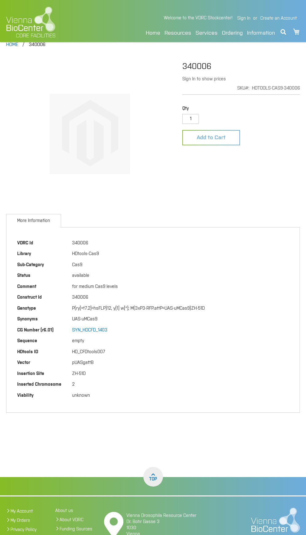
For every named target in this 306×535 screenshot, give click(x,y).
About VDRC (71, 531)
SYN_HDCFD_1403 (89, 341)
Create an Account (278, 18)
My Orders (20, 531)
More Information (33, 231)
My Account (21, 522)
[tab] (33, 231)
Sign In (243, 18)
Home (153, 33)
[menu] (210, 32)
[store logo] (51, 22)
